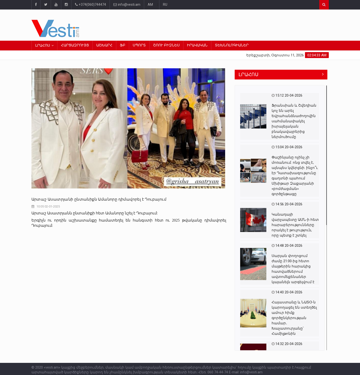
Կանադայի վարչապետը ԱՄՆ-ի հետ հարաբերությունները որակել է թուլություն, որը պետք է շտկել (295, 224)
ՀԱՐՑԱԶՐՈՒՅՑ (75, 45)
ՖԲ (122, 45)
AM (150, 5)
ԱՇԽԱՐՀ (104, 45)
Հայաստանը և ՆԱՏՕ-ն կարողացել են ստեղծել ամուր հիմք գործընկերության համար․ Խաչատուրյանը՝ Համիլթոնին (294, 318)
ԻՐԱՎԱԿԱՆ (197, 45)
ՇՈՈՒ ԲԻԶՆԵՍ (166, 45)
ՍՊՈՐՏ (139, 45)
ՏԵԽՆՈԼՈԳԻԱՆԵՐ (231, 45)
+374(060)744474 (90, 5)
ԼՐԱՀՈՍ (42, 46)
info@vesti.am (126, 5)
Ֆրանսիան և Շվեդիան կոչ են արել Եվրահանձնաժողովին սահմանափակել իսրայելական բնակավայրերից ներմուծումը (294, 121)
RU (165, 5)
